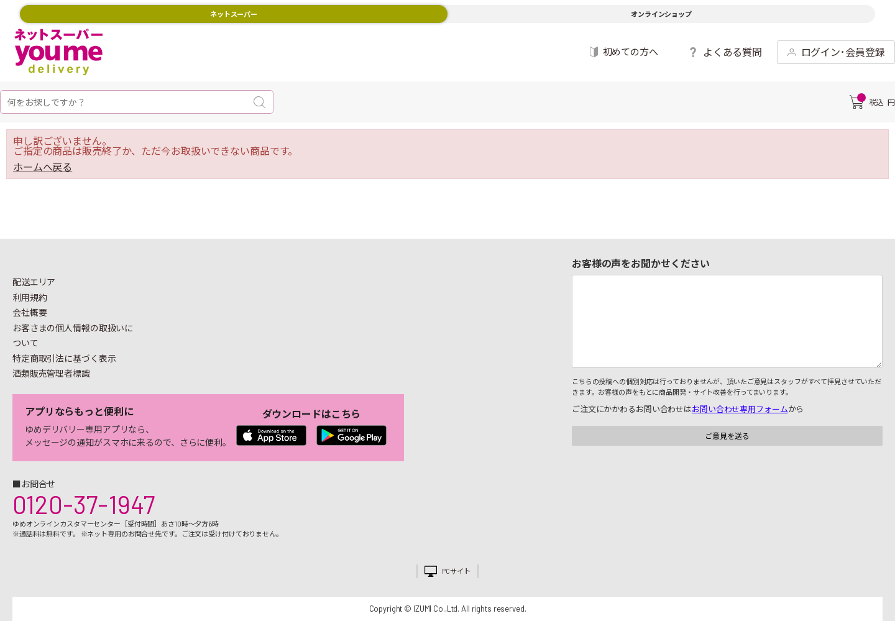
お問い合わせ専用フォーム (739, 409)
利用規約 (29, 297)
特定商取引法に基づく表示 (64, 358)
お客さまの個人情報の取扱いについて (72, 336)
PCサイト (456, 571)
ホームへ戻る (42, 167)
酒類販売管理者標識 (51, 373)
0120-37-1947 (83, 504)
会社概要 (29, 312)
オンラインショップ (661, 14)
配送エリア (33, 282)
